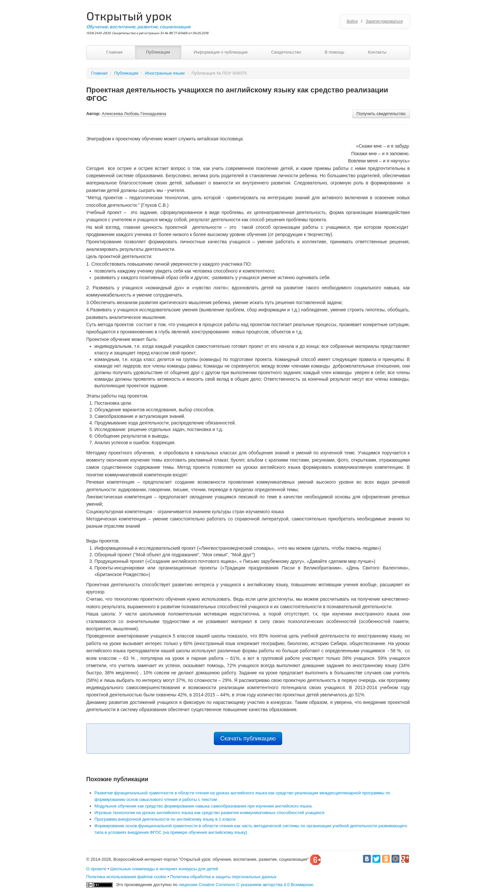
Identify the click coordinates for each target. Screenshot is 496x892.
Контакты (377, 52)
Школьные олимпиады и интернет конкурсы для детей (164, 868)
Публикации (158, 52)
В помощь (334, 52)
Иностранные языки (165, 73)
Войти (352, 21)
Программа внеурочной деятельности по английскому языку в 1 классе (165, 819)
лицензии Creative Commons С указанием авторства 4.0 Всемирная (246, 884)
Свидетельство (286, 52)
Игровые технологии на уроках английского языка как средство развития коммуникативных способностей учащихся (210, 812)
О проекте (96, 868)
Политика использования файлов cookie (126, 876)
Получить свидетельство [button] (380, 113)
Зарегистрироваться (384, 21)
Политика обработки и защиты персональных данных (223, 876)
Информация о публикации (220, 52)
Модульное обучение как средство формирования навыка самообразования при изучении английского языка (203, 806)
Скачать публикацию (248, 738)
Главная (114, 52)
